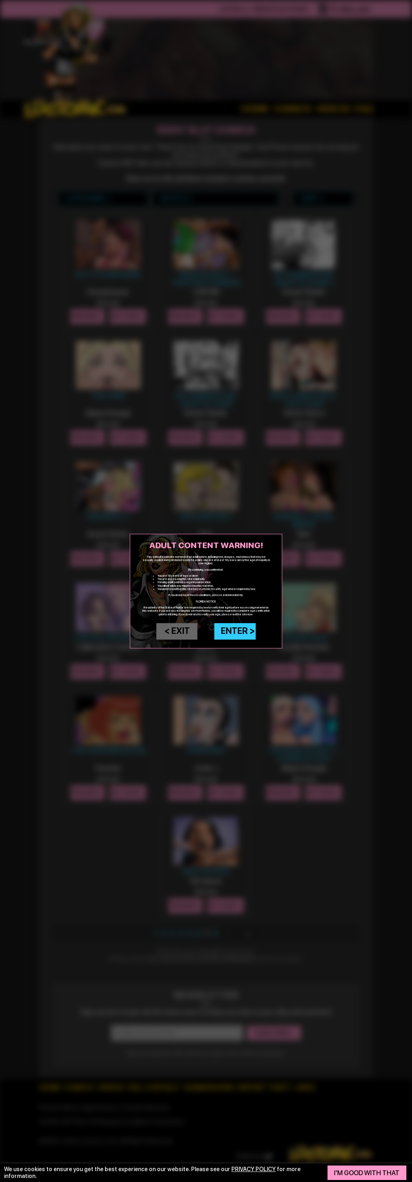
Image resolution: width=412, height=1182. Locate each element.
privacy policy (253, 1169)
